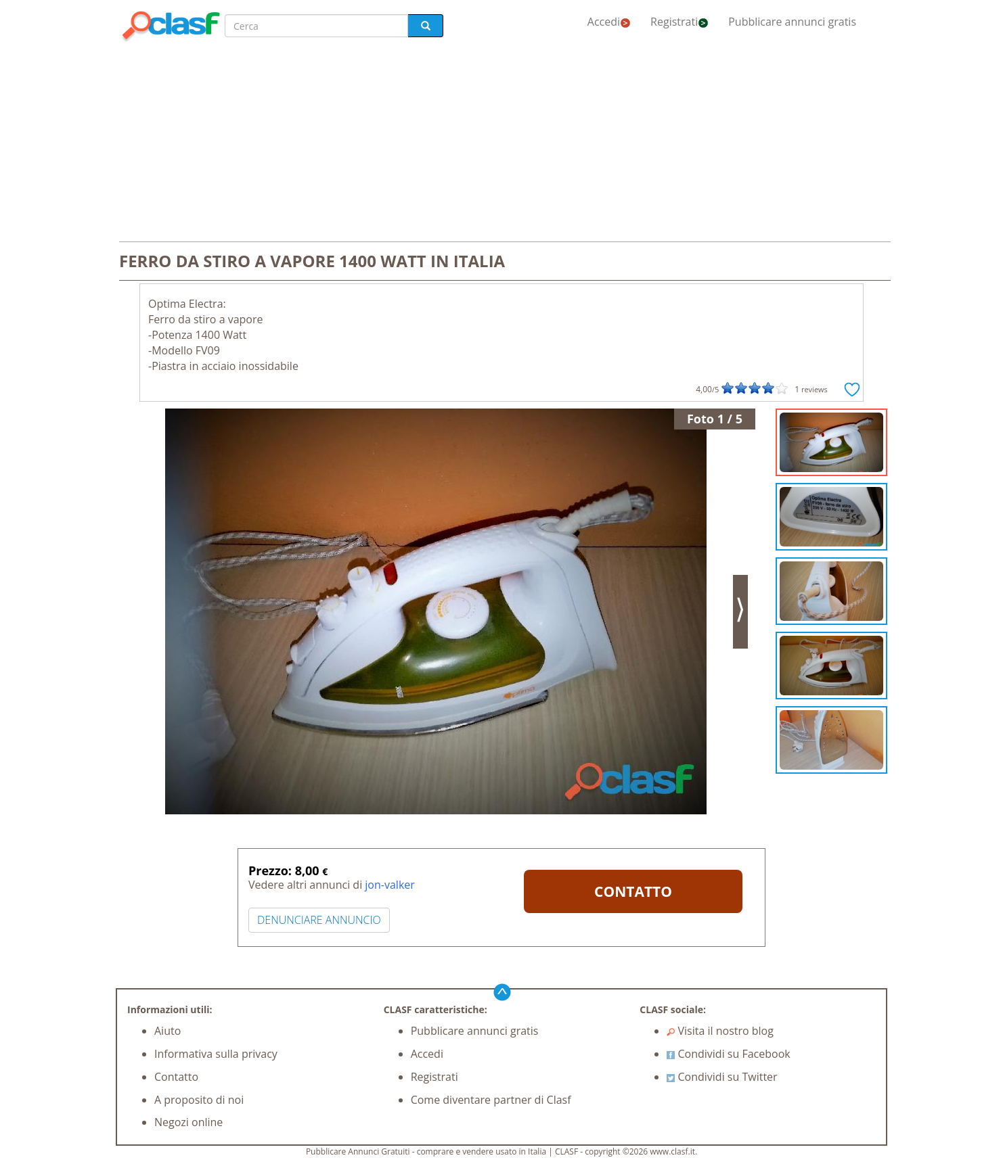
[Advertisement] (501, 143)
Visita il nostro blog (720, 1030)
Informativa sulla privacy (215, 1053)
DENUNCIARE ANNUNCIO (319, 919)
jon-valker (389, 884)
